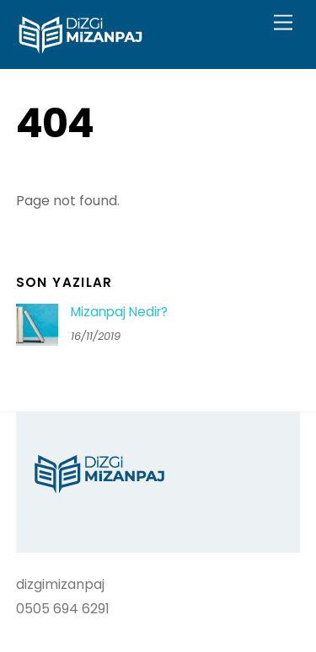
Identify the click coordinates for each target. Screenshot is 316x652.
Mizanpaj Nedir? (119, 312)
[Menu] (283, 23)
